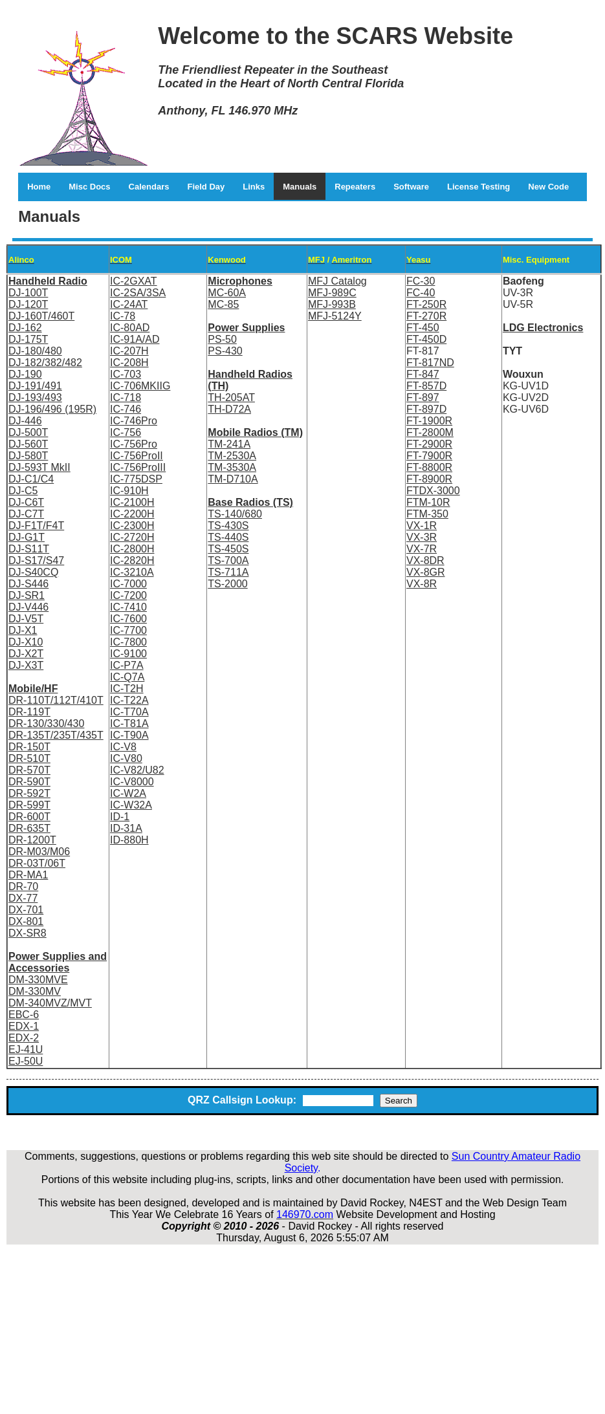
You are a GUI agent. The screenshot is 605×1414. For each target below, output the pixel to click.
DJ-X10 (25, 641)
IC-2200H (132, 513)
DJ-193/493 (35, 397)
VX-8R (421, 583)
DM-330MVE (38, 979)
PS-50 (222, 339)
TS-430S (228, 525)
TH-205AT (231, 397)
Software (411, 186)
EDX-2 (23, 1037)
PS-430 (225, 350)
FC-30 (420, 281)
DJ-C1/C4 (31, 478)
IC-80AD (129, 327)
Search (398, 1100)
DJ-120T (28, 304)
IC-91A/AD (134, 339)
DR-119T (29, 711)
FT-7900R (429, 455)
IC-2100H (132, 502)
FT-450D (426, 339)
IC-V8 (123, 746)
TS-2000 (227, 583)
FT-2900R (429, 444)
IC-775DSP (136, 478)
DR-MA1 (28, 874)
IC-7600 (128, 618)
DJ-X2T (25, 653)
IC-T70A (129, 711)
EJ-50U (25, 1061)
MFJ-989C (332, 292)
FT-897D (426, 409)
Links (254, 186)
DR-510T (29, 758)
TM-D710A (233, 478)
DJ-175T (28, 339)
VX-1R (421, 525)
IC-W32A (131, 804)
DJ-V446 (28, 607)
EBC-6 (23, 1014)
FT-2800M (430, 432)
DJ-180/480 (35, 350)
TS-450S (228, 548)
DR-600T (29, 816)
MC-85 (223, 304)
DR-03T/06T (36, 863)
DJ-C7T (26, 513)
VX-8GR (425, 572)
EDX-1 (23, 1026)
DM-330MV (34, 991)
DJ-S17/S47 (36, 560)
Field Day (206, 186)
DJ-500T (28, 432)
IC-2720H (132, 537)
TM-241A (229, 444)
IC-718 (125, 397)
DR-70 (23, 886)
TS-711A (228, 572)
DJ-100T (28, 292)
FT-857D (426, 385)
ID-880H (129, 839)
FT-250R (426, 304)
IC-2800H (132, 548)
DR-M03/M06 (39, 851)
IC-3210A (132, 572)
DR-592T (29, 793)
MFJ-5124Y (335, 315)
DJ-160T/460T (41, 315)
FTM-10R (428, 502)
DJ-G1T (26, 537)
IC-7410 (128, 607)
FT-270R (426, 315)
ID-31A (126, 828)
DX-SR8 (27, 933)
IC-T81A (129, 723)
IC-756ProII (136, 455)
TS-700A (228, 560)
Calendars (149, 186)
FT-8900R (429, 478)
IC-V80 (126, 758)
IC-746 (125, 409)
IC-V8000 (132, 781)
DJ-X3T (25, 665)
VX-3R (421, 537)
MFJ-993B (332, 304)
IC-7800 (128, 641)
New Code (548, 186)
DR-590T (29, 781)
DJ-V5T (25, 618)
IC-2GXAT (133, 281)
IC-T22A (129, 700)
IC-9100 (128, 653)
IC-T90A (129, 735)
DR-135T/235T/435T (56, 735)
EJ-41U (25, 1049)
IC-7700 (128, 630)
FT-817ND (430, 362)
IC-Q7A (127, 676)
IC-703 (125, 374)
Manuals (299, 186)
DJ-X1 (22, 630)
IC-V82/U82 (137, 770)
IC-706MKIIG (140, 385)
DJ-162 (25, 327)
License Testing (478, 186)
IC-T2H (127, 688)
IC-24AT (129, 304)
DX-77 (23, 898)
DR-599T (29, 804)
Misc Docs (89, 186)
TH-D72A (229, 409)
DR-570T (29, 770)
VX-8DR (425, 560)
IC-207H (129, 350)
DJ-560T (28, 444)
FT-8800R (429, 467)
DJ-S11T (28, 548)
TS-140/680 (235, 513)
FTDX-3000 (433, 490)
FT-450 (422, 327)
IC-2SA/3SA (138, 292)
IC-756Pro (133, 444)
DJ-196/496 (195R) (52, 409)
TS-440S (228, 537)
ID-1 (119, 816)
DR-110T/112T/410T (56, 700)
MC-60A (227, 292)
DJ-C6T (26, 502)
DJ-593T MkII (39, 467)
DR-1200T (32, 839)
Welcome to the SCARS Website (335, 36)
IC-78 (122, 315)
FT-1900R (429, 420)
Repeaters (355, 186)
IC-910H (129, 490)
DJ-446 (25, 420)
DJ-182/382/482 (45, 362)
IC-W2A (128, 793)
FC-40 (420, 292)
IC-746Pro (133, 420)
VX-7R (421, 548)
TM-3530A (232, 467)
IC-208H (129, 362)
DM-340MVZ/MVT (50, 1002)
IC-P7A (127, 665)
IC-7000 (128, 583)
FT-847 (422, 374)
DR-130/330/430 (46, 723)
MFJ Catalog (337, 281)
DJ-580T (28, 455)
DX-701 (25, 909)
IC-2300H (132, 525)
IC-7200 (128, 595)
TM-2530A (232, 455)
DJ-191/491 (35, 385)
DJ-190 (25, 374)
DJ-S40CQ (33, 572)
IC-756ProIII (138, 467)
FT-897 (422, 397)
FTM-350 (427, 513)
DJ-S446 (28, 583)
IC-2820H (132, 560)
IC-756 (125, 432)
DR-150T (29, 746)
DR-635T (29, 828)
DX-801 (25, 921)
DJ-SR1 (26, 595)
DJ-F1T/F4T (36, 525)
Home (38, 186)
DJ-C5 (23, 490)
